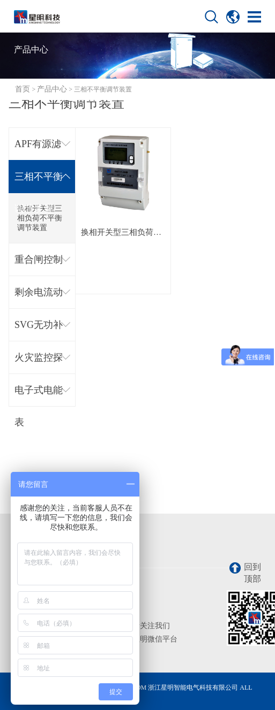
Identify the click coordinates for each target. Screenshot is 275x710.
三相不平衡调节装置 (38, 182)
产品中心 (52, 89)
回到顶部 (245, 572)
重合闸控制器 (38, 265)
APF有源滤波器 (37, 150)
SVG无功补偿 (38, 330)
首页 (22, 89)
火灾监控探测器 (38, 363)
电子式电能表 (38, 396)
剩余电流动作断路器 (38, 298)
